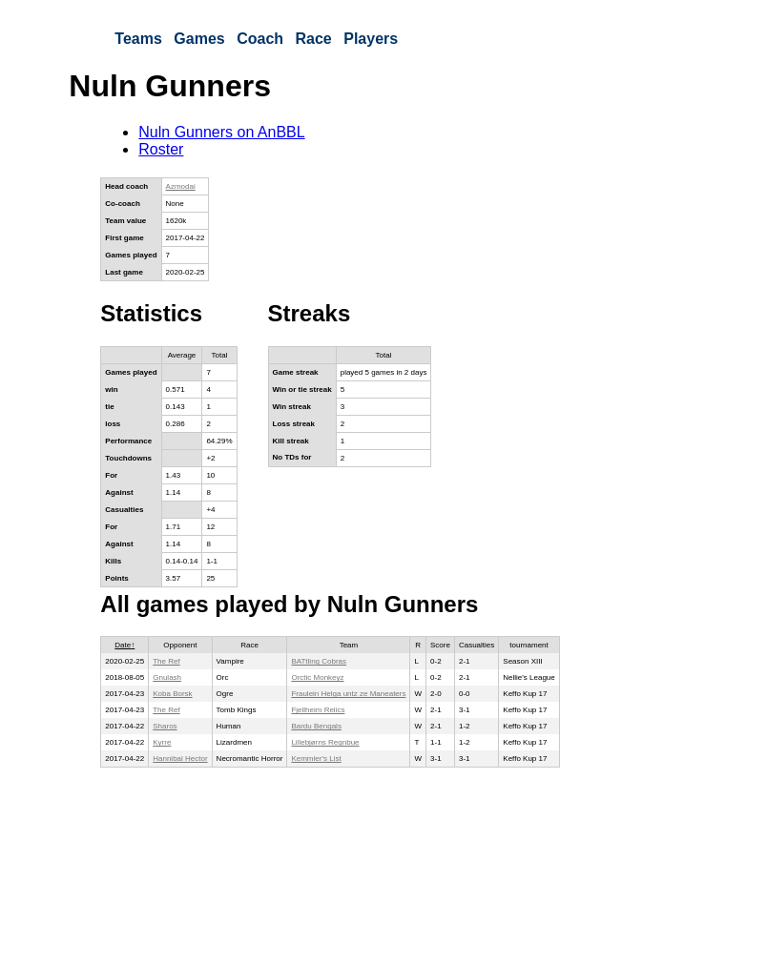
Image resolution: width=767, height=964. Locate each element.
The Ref (166, 661)
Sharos (164, 726)
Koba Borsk (172, 693)
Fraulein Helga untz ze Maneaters (348, 693)
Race (314, 39)
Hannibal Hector (180, 758)
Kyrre (162, 742)
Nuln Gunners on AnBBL (221, 132)
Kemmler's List (316, 758)
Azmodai (181, 186)
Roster (160, 149)
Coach (260, 39)
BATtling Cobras (318, 661)
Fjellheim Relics (317, 710)
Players (370, 39)
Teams (138, 39)
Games (199, 39)
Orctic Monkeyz (317, 677)
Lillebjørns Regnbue (325, 742)
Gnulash (167, 677)
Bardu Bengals (316, 726)
